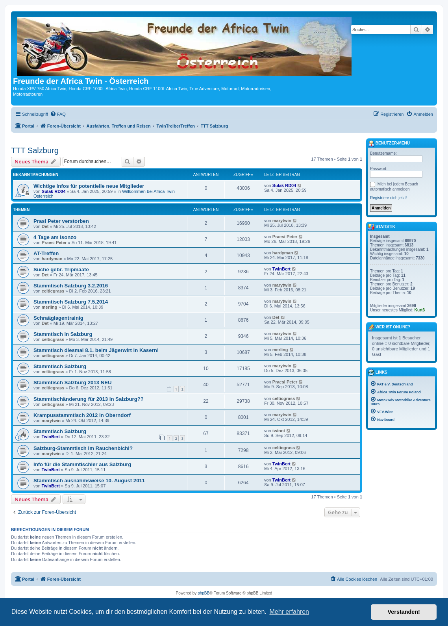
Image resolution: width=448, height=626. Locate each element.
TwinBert (281, 269)
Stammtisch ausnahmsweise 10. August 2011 (89, 480)
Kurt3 (420, 310)
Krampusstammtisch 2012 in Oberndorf (82, 415)
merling (49, 307)
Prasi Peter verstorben (61, 221)
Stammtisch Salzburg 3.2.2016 (70, 286)
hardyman (52, 258)
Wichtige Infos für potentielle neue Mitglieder (88, 186)
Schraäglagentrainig (58, 318)
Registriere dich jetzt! (388, 198)
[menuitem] (58, 114)
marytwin (281, 220)
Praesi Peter (54, 242)
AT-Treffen (46, 253)
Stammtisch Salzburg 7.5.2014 (70, 302)
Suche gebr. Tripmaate (61, 269)
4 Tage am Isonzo (54, 237)
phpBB (203, 593)
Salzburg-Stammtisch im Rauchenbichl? (83, 448)
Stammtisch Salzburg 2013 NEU (72, 382)
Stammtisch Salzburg (59, 366)
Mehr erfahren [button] (289, 611)
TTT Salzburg (35, 150)
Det (45, 226)
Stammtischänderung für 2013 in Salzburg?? (88, 399)
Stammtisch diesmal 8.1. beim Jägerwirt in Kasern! (96, 350)
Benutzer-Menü (389, 144)
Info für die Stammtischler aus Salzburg (82, 464)
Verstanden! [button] (404, 612)
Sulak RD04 (54, 191)
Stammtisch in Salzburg (63, 334)
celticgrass (53, 291)
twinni (278, 430)
